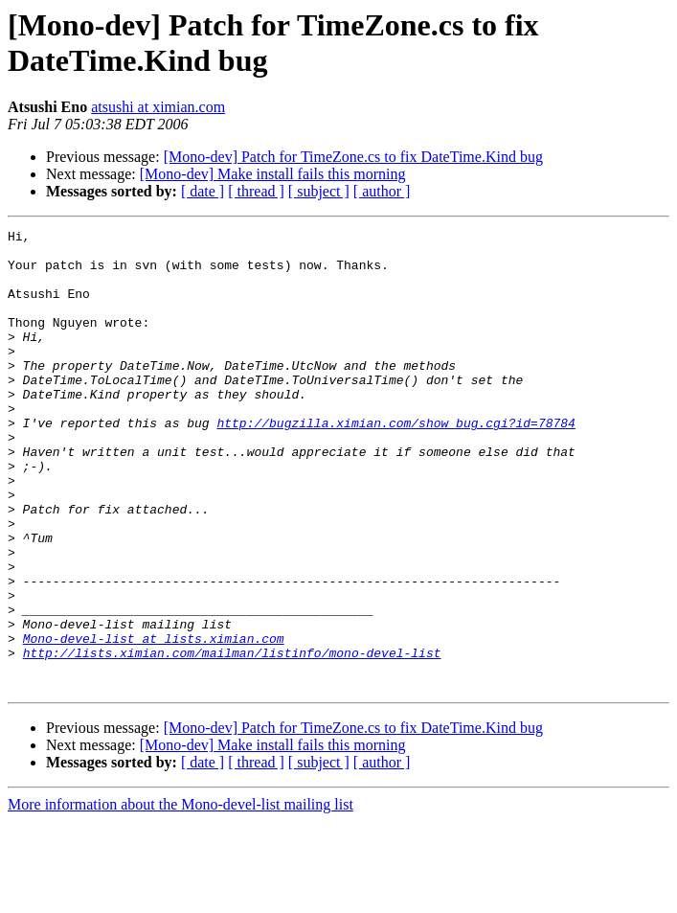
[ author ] (382, 191)
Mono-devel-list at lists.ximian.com (153, 721)
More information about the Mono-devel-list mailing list (180, 896)
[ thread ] (256, 191)
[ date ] (202, 191)
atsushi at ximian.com (158, 107)
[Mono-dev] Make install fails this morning (273, 174)
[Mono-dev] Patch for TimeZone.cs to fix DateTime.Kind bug (353, 156)
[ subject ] (319, 191)
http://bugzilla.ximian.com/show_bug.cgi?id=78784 (395, 462)
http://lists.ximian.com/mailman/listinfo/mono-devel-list (232, 738)
